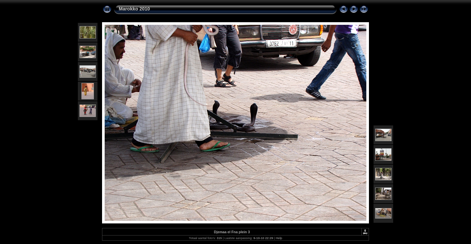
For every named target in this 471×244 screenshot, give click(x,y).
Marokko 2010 (134, 8)
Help (279, 238)
